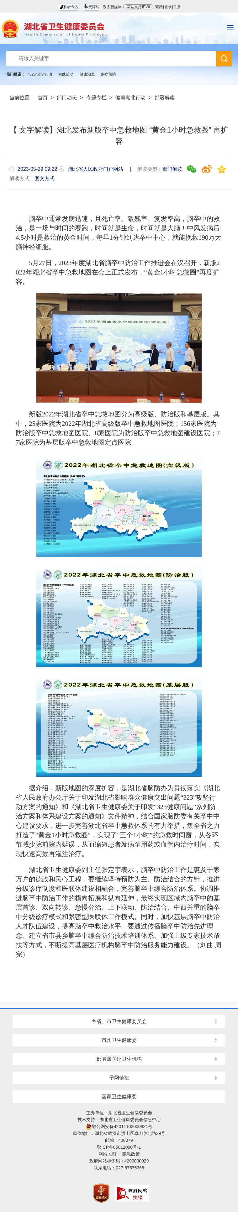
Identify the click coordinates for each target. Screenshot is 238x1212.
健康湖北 (87, 74)
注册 (177, 7)
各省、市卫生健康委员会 (119, 1021)
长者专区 (68, 6)
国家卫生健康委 (119, 1096)
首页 (43, 97)
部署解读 (165, 97)
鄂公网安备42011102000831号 (119, 1126)
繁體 (159, 7)
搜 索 (224, 58)
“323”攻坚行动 (40, 74)
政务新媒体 (112, 7)
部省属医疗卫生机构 (119, 1059)
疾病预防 (108, 74)
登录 (168, 7)
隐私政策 (131, 1154)
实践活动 (65, 74)
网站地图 (107, 1154)
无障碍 (91, 6)
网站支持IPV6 (138, 7)
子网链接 (119, 1077)
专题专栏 (96, 97)
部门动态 (67, 97)
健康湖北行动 (130, 97)
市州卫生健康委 (119, 1040)
